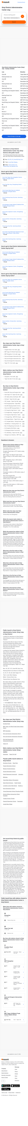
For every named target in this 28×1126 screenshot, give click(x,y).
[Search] (14, 22)
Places (16, 1071)
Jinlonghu (20, 774)
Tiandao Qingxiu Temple (8, 798)
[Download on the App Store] (15, 1085)
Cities (16, 1078)
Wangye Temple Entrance (9, 768)
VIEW (19, 349)
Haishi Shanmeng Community (10, 774)
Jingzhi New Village (7, 804)
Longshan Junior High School (10, 785)
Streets (16, 1073)
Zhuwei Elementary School (9, 771)
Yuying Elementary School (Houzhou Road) (13, 791)
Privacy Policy (11, 1092)
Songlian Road (6, 723)
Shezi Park (15, 763)
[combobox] (14, 15)
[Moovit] (5, 2)
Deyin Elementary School (9, 788)
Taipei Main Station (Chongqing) (10, 780)
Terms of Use (4, 1092)
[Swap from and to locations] (22, 16)
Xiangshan (5, 754)
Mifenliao (5, 777)
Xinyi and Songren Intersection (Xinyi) (12, 733)
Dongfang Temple (7, 763)
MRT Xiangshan (6, 730)
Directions (17, 1080)
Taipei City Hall (12, 754)
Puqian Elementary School (9, 766)
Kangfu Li (20, 785)
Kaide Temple (17, 782)
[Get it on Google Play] (5, 1085)
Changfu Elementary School (9, 801)
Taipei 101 (5, 743)
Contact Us (18, 1092)
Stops (16, 1076)
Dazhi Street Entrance (8, 782)
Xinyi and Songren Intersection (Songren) (12, 736)
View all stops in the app (14, 136)
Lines (16, 1069)
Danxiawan (20, 801)
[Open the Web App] (5, 1089)
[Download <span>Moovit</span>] (21, 2)
